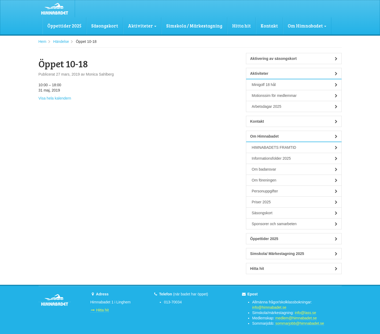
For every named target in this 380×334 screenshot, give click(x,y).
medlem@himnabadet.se (296, 318)
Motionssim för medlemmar (294, 95)
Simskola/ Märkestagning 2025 (293, 253)
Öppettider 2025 (64, 26)
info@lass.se (305, 313)
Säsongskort (104, 26)
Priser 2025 (294, 202)
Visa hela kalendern (55, 98)
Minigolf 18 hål (294, 85)
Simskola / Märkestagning (194, 26)
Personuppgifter (294, 191)
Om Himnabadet (307, 26)
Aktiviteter (142, 26)
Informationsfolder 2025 (294, 158)
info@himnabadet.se (269, 307)
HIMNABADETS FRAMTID (294, 147)
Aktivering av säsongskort (293, 58)
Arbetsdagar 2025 (294, 106)
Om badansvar (294, 169)
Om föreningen (294, 180)
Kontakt (269, 26)
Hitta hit (241, 26)
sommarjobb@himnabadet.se (299, 323)
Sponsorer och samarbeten (294, 224)
